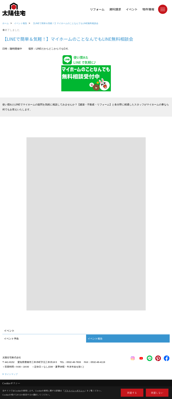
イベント (132, 9)
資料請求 (115, 9)
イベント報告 (95, 338)
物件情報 (148, 9)
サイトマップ (11, 374)
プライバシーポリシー (74, 390)
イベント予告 (11, 338)
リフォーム (97, 9)
